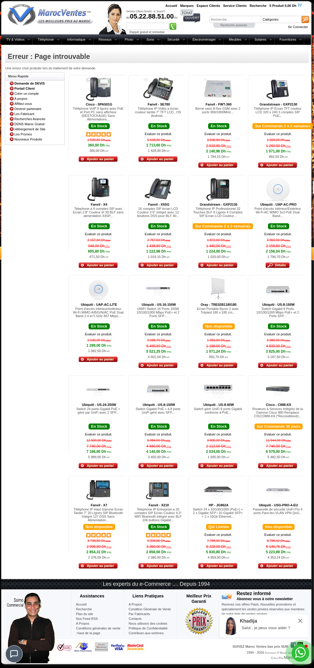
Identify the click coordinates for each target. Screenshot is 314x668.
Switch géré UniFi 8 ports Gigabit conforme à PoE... (218, 410)
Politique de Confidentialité (148, 628)
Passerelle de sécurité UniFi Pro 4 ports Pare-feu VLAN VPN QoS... (277, 511)
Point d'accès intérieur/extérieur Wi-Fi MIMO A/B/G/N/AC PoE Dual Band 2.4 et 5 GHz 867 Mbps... (98, 312)
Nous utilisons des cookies (148, 623)
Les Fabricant (24, 114)
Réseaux (105, 39)
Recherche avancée (233, 25)
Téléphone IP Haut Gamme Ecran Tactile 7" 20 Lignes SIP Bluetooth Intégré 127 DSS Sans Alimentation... (98, 515)
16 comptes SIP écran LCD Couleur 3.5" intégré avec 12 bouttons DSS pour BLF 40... (158, 212)
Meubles (235, 39)
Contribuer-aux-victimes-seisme (146, 635)
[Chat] (14, 654)
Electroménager (204, 39)
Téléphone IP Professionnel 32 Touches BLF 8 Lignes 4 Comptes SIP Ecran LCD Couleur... (218, 212)
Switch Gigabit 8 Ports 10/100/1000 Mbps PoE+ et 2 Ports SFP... (277, 312)
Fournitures (288, 39)
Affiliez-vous (23, 104)
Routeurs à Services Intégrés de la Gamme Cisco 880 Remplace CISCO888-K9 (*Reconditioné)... (277, 412)
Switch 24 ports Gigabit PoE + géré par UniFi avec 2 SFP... (98, 410)
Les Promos (23, 134)
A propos (20, 98)
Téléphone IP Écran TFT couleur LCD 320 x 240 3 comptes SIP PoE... (277, 112)
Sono (150, 39)
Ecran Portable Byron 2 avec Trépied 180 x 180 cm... (218, 310)
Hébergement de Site (29, 129)
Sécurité (173, 39)
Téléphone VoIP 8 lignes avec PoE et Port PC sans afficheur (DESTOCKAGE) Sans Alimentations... (98, 114)
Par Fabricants (139, 614)
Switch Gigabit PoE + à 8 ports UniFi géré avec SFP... (158, 410)
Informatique (76, 39)
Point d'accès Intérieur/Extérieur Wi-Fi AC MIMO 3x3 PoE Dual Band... (277, 212)
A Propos (135, 604)
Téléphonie (46, 39)
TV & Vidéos (15, 39)
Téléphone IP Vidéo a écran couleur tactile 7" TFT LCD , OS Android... (158, 112)
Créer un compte (26, 93)
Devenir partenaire (28, 109)
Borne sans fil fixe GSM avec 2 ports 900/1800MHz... (217, 110)
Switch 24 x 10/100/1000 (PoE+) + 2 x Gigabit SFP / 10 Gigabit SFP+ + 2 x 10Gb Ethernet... (218, 513)
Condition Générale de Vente (150, 609)
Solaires (260, 39)
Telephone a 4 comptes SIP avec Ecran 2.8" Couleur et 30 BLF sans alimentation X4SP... (98, 212)
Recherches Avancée (29, 119)
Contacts (135, 618)
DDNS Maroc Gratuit (29, 124)
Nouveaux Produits (28, 139)
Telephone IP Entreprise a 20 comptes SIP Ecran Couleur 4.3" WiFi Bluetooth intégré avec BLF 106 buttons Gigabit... (158, 515)
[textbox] (235, 19)
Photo (129, 39)
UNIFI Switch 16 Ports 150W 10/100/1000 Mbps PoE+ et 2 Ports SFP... (158, 312)
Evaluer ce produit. (158, 134)
